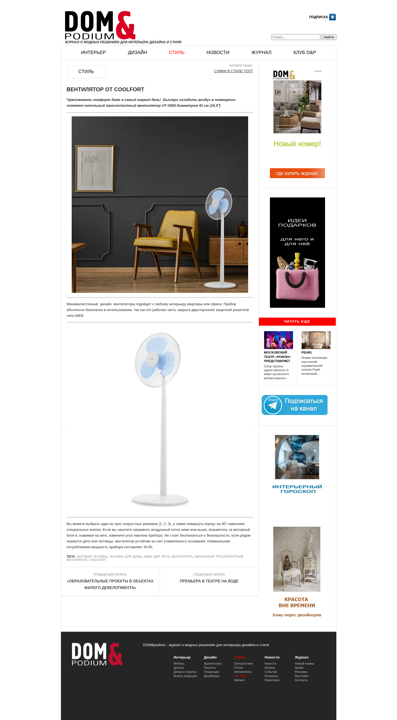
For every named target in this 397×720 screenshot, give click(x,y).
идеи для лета (156, 556)
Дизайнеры (212, 676)
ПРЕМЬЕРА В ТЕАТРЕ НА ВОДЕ (209, 581)
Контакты (301, 680)
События (271, 671)
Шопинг (239, 680)
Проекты (210, 667)
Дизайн (137, 52)
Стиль (176, 52)
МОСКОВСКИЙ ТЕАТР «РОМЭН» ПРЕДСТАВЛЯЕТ (277, 356)
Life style (240, 676)
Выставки (302, 676)
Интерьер (93, 52)
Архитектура (213, 663)
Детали (179, 667)
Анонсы (270, 667)
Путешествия (243, 663)
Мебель (179, 663)
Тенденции (211, 671)
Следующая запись (209, 574)
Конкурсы (271, 676)
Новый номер (304, 663)
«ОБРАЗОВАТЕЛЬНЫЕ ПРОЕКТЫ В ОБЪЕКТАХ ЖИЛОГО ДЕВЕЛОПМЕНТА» (110, 584)
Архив (299, 667)
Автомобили (243, 671)
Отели (238, 667)
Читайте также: (241, 65)
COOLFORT (97, 559)
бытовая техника (92, 556)
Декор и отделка (185, 671)
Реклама (301, 671)
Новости (217, 52)
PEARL (307, 352)
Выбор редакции (185, 676)
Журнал (261, 52)
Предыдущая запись (110, 574)
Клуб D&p (304, 52)
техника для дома (125, 556)
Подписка (318, 17)
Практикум (272, 680)
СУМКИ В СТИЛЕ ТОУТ (233, 71)
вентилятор (181, 556)
